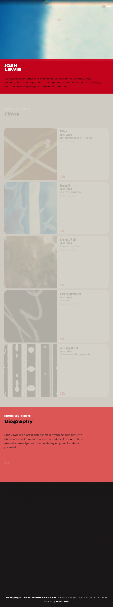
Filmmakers (10, 416)
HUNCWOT (63, 601)
